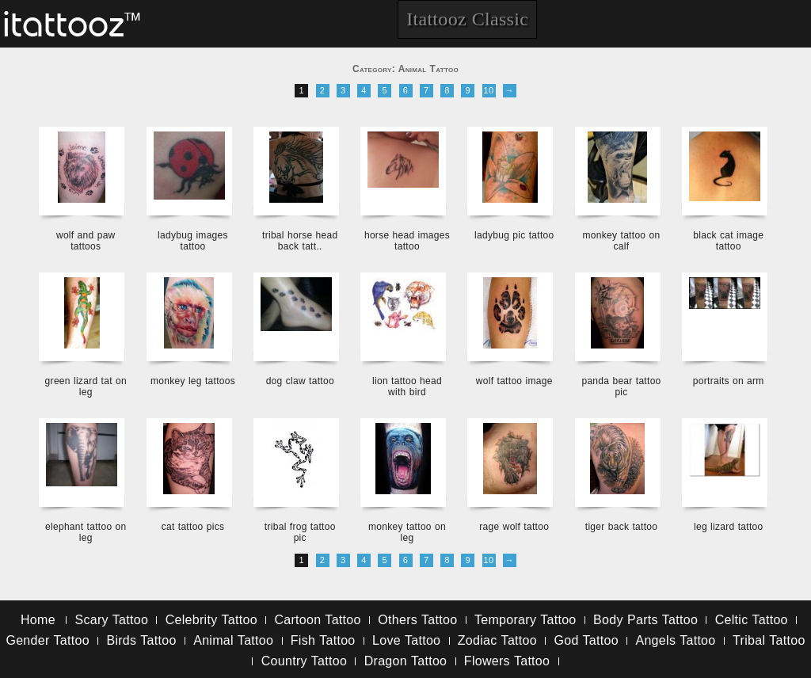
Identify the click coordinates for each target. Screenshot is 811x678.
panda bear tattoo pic (621, 386)
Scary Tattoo (111, 620)
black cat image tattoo (728, 241)
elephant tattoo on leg (85, 532)
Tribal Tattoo (769, 640)
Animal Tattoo (233, 640)
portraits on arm (728, 381)
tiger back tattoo (621, 526)
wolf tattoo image (514, 381)
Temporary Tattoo (525, 620)
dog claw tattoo (300, 381)
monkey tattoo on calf (622, 241)
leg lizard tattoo (728, 526)
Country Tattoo (304, 661)
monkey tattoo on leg (407, 532)
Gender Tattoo (47, 640)
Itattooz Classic (467, 19)
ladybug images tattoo (193, 241)
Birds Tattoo (141, 640)
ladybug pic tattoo (514, 235)
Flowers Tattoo (507, 661)
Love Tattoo (406, 640)
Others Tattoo (417, 620)
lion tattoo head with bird (407, 386)
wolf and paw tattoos (86, 241)
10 (489, 90)
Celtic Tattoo (751, 620)
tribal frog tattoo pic (300, 532)
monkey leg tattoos (192, 381)
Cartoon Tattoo (317, 620)
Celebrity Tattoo (211, 620)
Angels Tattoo (675, 640)
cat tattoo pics (193, 526)
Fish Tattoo (323, 640)
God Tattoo (586, 640)
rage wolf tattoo (514, 526)
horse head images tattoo (407, 241)
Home (38, 620)
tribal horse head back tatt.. (300, 241)
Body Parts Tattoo (645, 620)
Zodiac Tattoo (497, 640)
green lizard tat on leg (86, 386)
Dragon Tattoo (405, 661)
